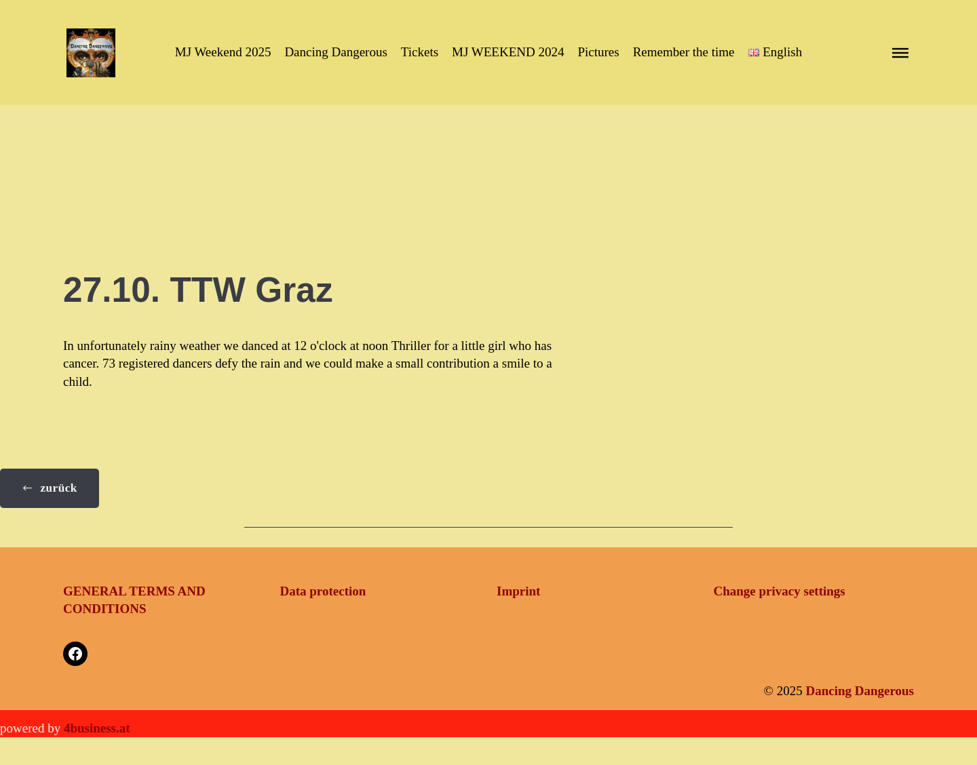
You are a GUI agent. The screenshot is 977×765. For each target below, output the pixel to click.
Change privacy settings (779, 591)
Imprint (518, 591)
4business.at (97, 728)
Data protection (323, 591)
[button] (775, 52)
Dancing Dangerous (335, 52)
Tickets (419, 52)
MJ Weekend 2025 (223, 52)
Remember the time (684, 52)
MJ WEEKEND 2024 (508, 52)
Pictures (598, 52)
